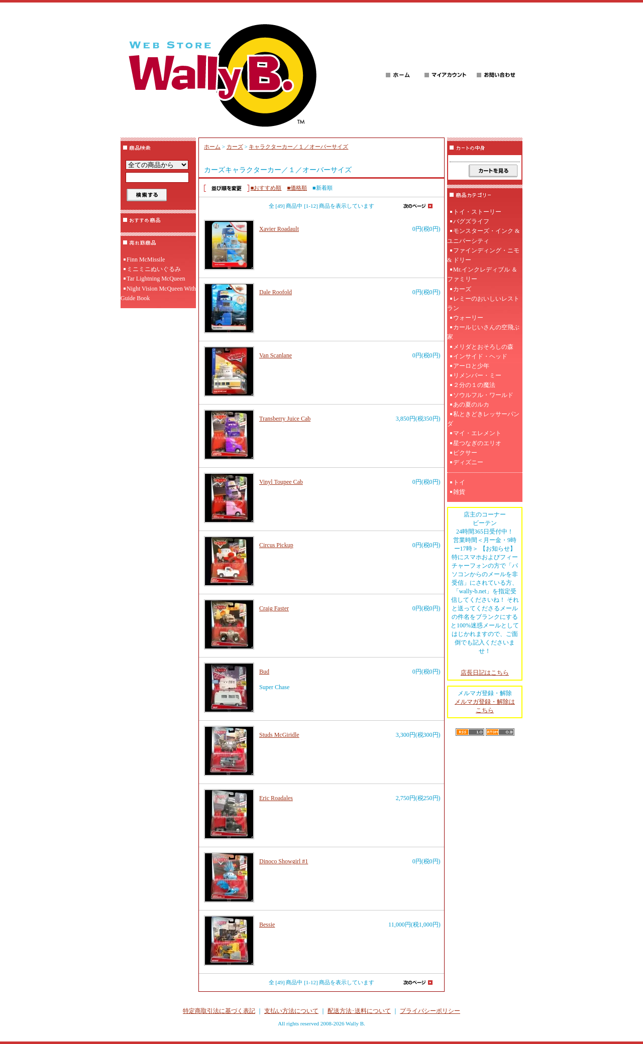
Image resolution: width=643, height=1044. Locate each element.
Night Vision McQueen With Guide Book (158, 293)
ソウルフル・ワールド (483, 395)
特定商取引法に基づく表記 (219, 1010)
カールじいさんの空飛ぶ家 (483, 332)
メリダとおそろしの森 (483, 346)
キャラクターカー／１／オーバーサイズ (298, 147)
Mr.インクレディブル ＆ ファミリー (482, 274)
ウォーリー (468, 317)
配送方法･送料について (359, 1010)
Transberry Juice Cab (284, 418)
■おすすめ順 (266, 188)
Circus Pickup (276, 545)
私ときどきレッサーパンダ (483, 419)
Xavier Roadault (279, 228)
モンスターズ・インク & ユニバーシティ (483, 235)
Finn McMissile (146, 259)
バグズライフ (471, 221)
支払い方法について (291, 1010)
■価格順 (297, 188)
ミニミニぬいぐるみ (154, 269)
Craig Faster (274, 608)
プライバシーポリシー (430, 1010)
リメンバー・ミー (477, 375)
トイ (459, 482)
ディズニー (468, 462)
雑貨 (459, 491)
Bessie (267, 924)
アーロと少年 (471, 365)
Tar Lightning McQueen (156, 278)
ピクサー (465, 452)
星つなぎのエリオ (477, 443)
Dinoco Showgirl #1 (283, 861)
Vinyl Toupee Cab (281, 481)
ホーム (212, 147)
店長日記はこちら (485, 672)
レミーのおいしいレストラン (483, 303)
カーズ (235, 147)
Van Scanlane (275, 355)
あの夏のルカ (471, 404)
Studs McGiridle (279, 734)
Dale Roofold (275, 292)
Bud (264, 671)
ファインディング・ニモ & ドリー (483, 255)
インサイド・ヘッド (480, 356)
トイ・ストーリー (477, 211)
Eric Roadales (276, 798)
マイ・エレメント (477, 433)
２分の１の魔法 (474, 384)
